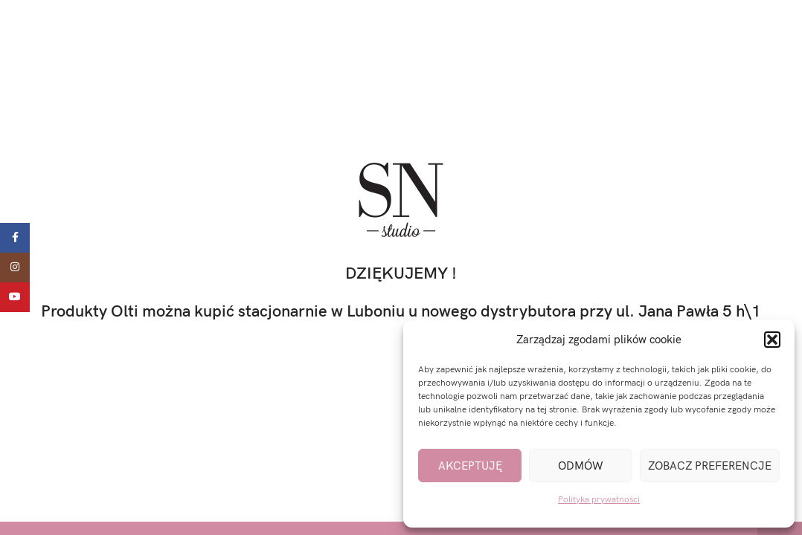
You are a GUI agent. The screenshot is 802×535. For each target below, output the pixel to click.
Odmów (580, 466)
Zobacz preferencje (709, 466)
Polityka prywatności (599, 499)
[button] (772, 339)
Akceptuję (470, 466)
